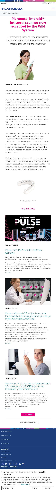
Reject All (47, 488)
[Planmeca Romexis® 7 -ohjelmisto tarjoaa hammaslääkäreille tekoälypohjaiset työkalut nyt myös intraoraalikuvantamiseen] (28, 291)
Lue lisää (7, 273)
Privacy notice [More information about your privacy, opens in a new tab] (25, 484)
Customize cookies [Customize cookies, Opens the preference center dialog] (7, 488)
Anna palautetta (6, 435)
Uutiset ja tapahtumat (9, 467)
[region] (28, 480)
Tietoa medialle (5, 439)
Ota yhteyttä (5, 443)
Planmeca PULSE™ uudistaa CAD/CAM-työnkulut (24, 251)
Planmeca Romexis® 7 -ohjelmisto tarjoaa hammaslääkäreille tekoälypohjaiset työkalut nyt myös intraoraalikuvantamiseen (27, 316)
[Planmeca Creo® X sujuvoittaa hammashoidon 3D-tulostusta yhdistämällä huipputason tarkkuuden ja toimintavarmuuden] (28, 362)
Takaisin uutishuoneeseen (9, 13)
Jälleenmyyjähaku (47, 3)
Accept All (35, 488)
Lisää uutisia (28, 414)
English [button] (3, 3)
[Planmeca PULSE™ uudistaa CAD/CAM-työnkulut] (28, 228)
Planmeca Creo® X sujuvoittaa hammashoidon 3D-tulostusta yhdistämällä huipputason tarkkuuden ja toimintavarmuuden (27, 386)
